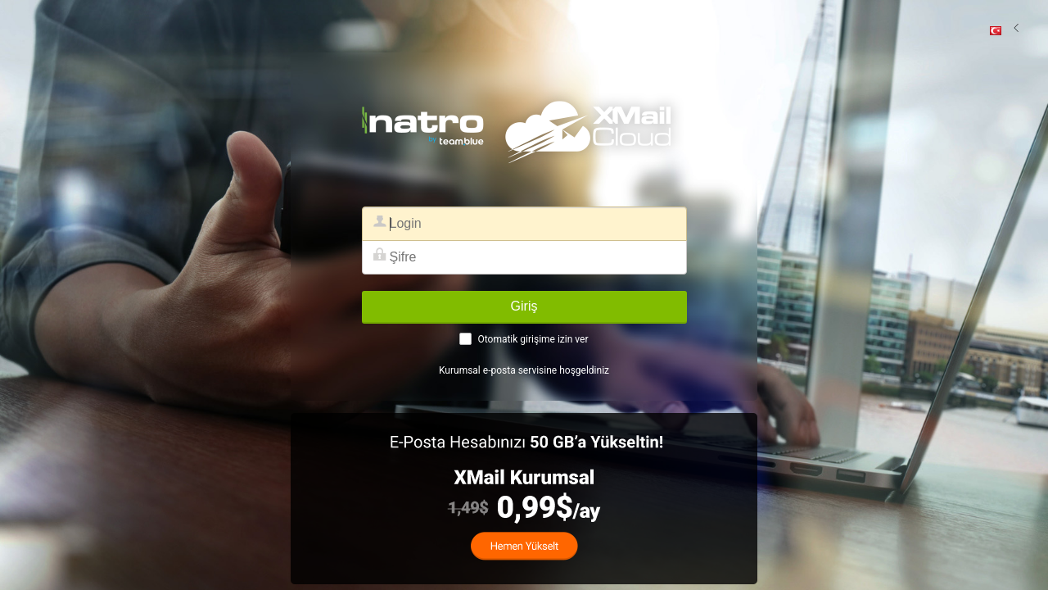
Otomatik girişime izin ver (532, 339)
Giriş (524, 306)
